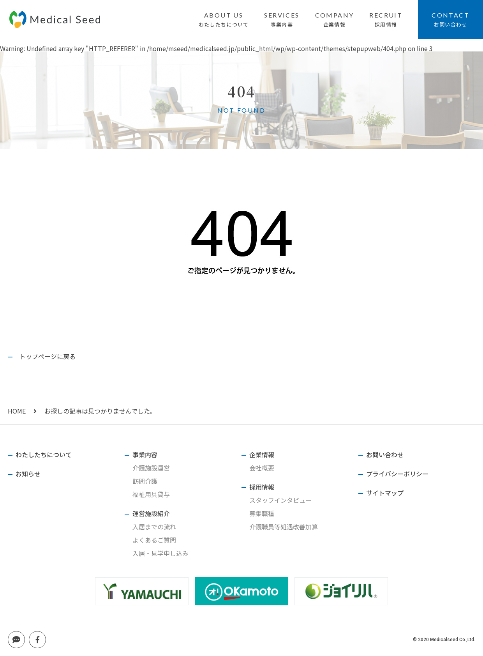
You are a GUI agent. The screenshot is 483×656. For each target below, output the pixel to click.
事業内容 (282, 24)
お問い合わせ (450, 24)
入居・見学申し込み (160, 553)
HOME (17, 411)
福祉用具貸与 (151, 494)
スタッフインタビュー (280, 500)
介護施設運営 (151, 467)
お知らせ (28, 473)
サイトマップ (385, 492)
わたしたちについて (224, 24)
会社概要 (261, 467)
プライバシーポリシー (397, 473)
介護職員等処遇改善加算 (283, 526)
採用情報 (386, 24)
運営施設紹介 (151, 513)
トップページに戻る (47, 356)
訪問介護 (144, 481)
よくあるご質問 (154, 540)
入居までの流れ (154, 526)
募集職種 (261, 513)
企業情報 (334, 24)
